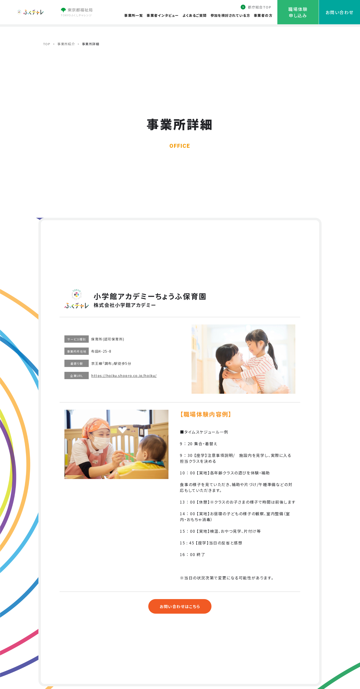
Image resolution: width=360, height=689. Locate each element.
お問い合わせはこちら (180, 606)
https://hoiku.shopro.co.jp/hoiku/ (124, 375)
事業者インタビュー (163, 15)
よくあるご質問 (195, 15)
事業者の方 (263, 15)
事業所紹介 (66, 44)
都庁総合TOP (259, 7)
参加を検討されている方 (230, 15)
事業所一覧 (133, 15)
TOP (46, 44)
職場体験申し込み (297, 12)
